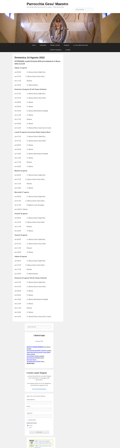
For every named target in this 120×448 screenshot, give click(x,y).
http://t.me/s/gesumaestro (39, 389)
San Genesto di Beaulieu (33, 357)
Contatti (68, 50)
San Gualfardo (31, 356)
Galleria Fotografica (55, 50)
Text (30, 427)
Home (34, 45)
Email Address (31, 399)
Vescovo (42, 361)
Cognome (29, 413)
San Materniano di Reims (33, 361)
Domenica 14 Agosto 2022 (30, 57)
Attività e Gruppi (55, 45)
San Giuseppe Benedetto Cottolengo (37, 350)
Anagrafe (66, 45)
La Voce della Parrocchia (80, 45)
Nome (28, 406)
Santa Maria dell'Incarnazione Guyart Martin (38, 352)
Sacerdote (49, 350)
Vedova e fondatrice (31, 354)
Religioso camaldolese (39, 356)
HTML (31, 425)
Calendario (43, 45)
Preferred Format (32, 423)
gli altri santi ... (31, 363)
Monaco (42, 357)
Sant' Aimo (30, 359)
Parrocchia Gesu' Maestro (47, 4)
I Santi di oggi (39, 335)
